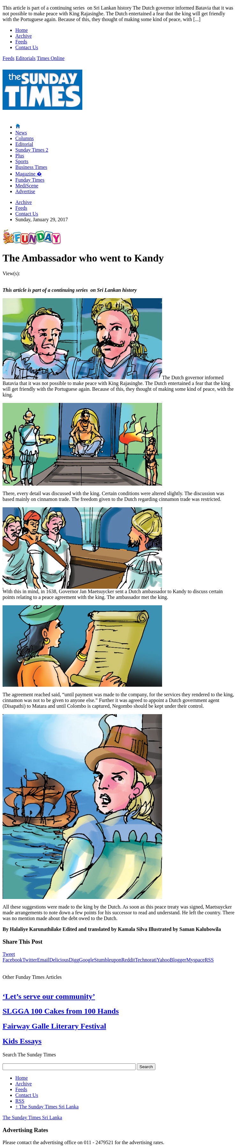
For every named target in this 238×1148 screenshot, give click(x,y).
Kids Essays (22, 1041)
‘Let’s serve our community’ (49, 996)
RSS (209, 960)
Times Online (50, 58)
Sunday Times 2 (31, 150)
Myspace (195, 960)
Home (21, 30)
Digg (74, 960)
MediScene (26, 185)
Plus (19, 155)
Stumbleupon (107, 960)
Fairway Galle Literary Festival (54, 1026)
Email (43, 960)
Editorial (24, 144)
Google (86, 960)
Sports (21, 161)
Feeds (21, 41)
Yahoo (163, 960)
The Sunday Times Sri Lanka (46, 1106)
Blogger (178, 960)
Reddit (128, 960)
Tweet (9, 954)
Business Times (31, 167)
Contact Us (26, 47)
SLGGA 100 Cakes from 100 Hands (61, 1011)
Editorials (25, 58)
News (21, 132)
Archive (23, 36)
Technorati (146, 960)
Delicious (59, 960)
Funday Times (29, 180)
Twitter (29, 960)
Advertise (25, 191)
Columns (24, 138)
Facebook (12, 960)
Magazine (28, 174)
